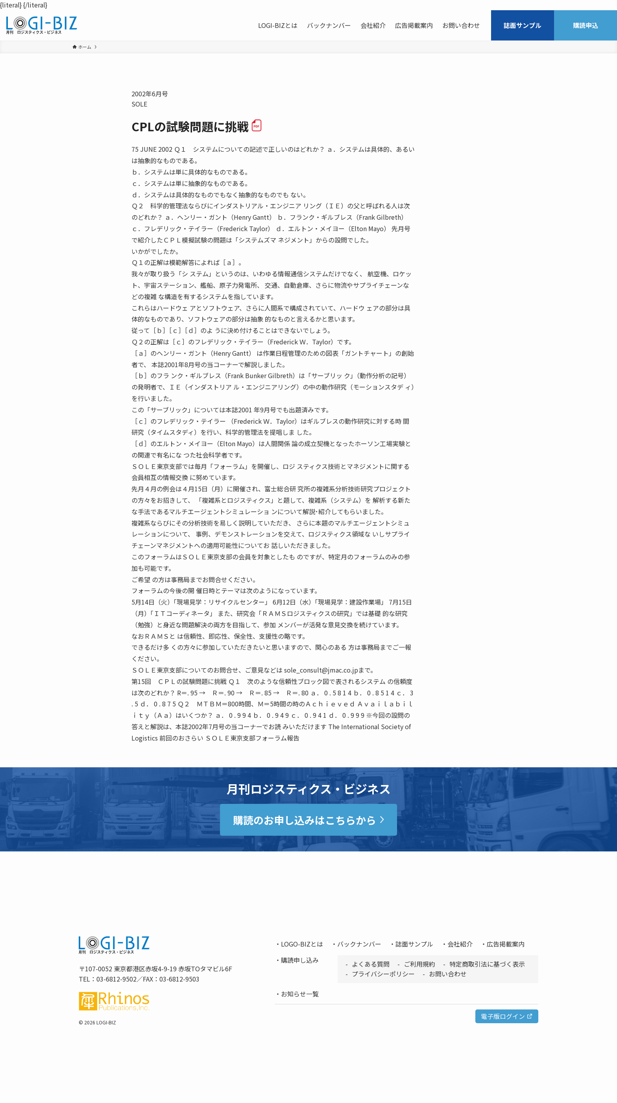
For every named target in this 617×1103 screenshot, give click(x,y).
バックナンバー (359, 944)
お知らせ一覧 (300, 993)
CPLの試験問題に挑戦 (196, 126)
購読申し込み (300, 960)
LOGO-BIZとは (302, 944)
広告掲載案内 (506, 944)
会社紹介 (460, 944)
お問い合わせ (448, 973)
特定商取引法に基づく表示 (487, 964)
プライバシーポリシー (383, 973)
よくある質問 (371, 964)
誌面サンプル (414, 944)
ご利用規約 (419, 964)
